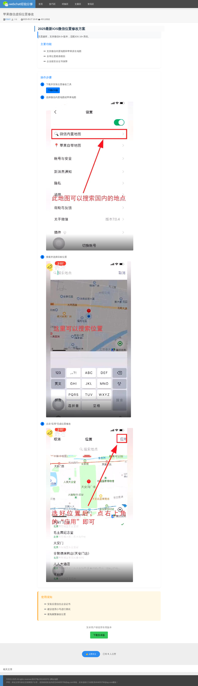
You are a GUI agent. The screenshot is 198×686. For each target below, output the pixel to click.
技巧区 (52, 4)
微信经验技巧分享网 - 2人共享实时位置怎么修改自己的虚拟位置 (17, 4)
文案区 (78, 4)
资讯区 (91, 4)
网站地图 (54, 679)
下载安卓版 (99, 635)
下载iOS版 (53, 90)
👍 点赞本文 (91, 654)
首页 (41, 4)
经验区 (65, 4)
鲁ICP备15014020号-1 (41, 679)
